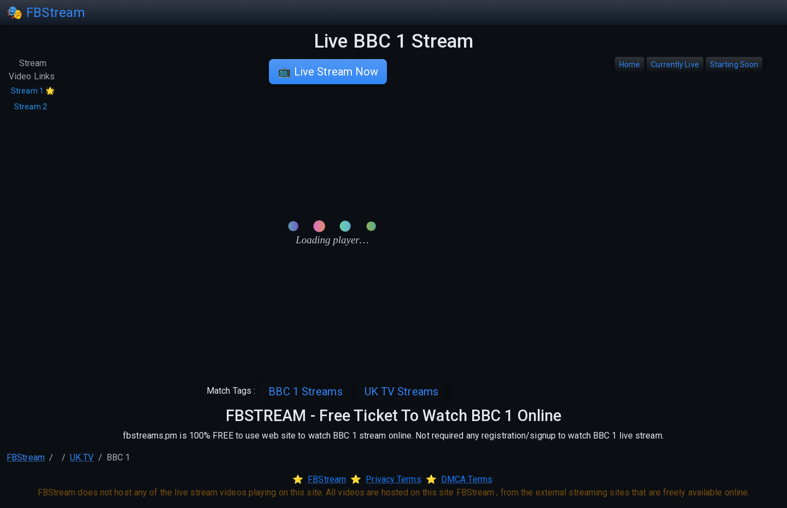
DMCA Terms (466, 479)
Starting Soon (734, 64)
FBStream (26, 457)
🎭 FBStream (46, 12)
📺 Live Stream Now (328, 71)
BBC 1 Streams (305, 391)
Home (629, 64)
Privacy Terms (393, 479)
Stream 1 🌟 (33, 90)
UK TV (82, 457)
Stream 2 (30, 106)
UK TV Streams (401, 391)
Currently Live (674, 64)
